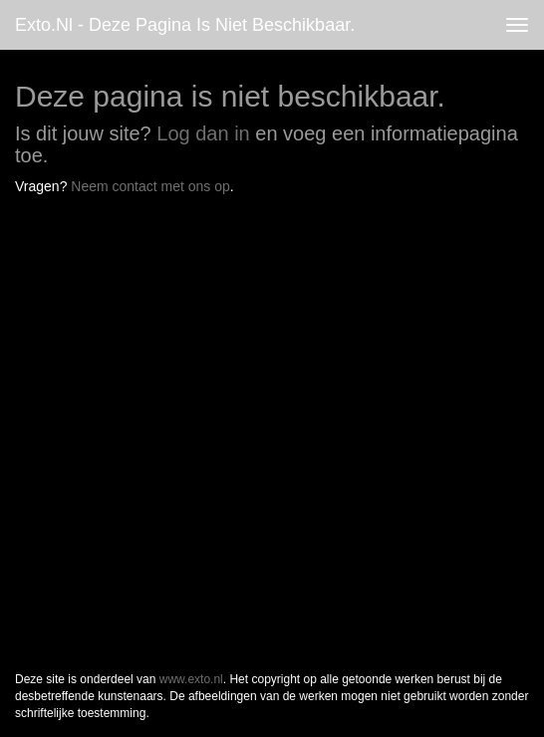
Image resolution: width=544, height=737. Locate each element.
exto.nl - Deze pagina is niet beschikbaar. (185, 25)
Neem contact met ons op (150, 186)
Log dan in (202, 133)
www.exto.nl (191, 679)
